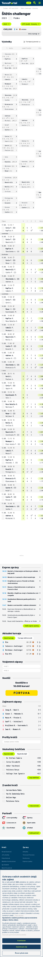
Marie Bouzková (7, 868)
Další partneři (34, 833)
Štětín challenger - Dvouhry (29, 8)
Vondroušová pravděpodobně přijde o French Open (21, 616)
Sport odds (29, 822)
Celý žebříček (34, 778)
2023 (6, 24)
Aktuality (25, 851)
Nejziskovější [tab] (8, 754)
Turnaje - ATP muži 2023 (10, 8)
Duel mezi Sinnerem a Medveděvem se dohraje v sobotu (21, 610)
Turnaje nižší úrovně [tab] (25, 638)
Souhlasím (21, 940)
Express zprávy (27, 861)
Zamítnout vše (21, 947)
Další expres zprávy (32, 626)
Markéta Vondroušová (8, 861)
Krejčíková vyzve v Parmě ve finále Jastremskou (21, 582)
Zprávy (27, 817)
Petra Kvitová (6, 858)
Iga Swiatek (5, 865)
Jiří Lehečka (5, 855)
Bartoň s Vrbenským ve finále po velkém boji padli (23, 572)
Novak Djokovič (6, 851)
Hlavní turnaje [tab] (9, 638)
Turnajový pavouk (32, 42)
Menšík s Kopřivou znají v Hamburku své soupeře (23, 594)
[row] (21, 227)
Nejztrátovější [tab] (22, 754)
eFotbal (28, 827)
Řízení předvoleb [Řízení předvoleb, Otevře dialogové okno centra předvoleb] (21, 953)
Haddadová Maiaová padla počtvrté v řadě (22, 600)
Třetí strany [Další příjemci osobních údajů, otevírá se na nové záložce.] (18, 915)
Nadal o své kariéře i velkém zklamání (22, 605)
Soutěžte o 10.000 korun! (21, 684)
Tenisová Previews (29, 855)
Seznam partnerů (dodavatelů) (14, 935)
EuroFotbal (8, 827)
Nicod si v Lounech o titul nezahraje (21, 577)
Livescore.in (9, 823)
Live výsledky (9, 817)
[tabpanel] (21, 648)
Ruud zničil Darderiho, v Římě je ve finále (22, 621)
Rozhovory (26, 858)
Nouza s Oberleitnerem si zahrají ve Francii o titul (21, 588)
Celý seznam (34, 806)
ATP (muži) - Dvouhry (31, 24)
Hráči (4, 847)
